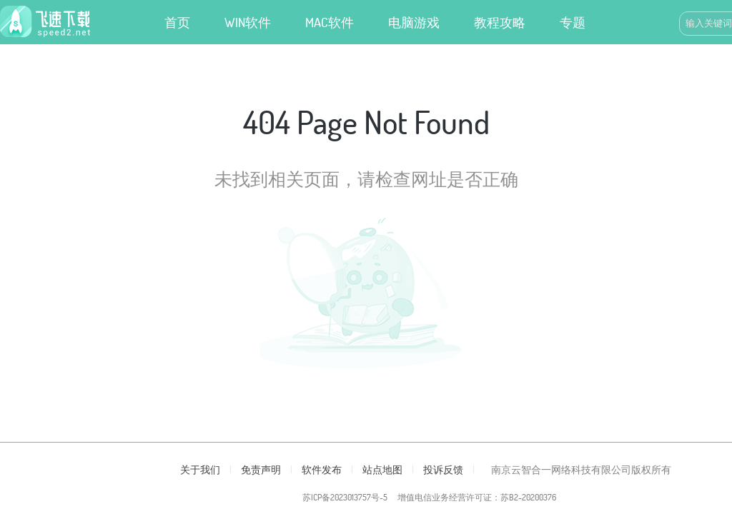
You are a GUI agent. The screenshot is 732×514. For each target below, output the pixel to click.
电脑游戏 (414, 22)
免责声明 (261, 469)
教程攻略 (499, 22)
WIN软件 (247, 22)
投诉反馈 (443, 469)
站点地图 (382, 469)
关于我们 (200, 469)
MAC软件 (329, 22)
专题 (572, 22)
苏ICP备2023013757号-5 (344, 497)
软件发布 (322, 469)
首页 (177, 22)
